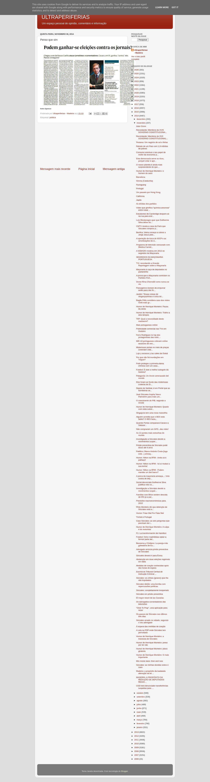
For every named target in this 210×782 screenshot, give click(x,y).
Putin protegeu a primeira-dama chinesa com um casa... (150, 364)
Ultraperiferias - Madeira (141, 51)
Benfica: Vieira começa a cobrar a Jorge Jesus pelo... (151, 233)
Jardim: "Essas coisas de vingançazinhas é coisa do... (149, 295)
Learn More (162, 7)
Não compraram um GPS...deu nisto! (152, 429)
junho (139, 708)
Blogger (124, 771)
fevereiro (141, 723)
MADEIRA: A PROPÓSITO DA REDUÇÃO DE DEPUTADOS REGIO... (150, 679)
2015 (136, 112)
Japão (139, 200)
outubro (140, 693)
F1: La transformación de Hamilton (151, 533)
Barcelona (140, 177)
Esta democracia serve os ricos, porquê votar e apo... (150, 160)
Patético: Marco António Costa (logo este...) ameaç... (152, 452)
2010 (136, 743)
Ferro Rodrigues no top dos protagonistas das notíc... (148, 336)
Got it (175, 7)
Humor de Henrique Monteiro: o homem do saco (150, 172)
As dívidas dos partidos (146, 204)
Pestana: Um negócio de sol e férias (152, 142)
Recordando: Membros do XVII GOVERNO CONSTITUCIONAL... (152, 137)
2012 (136, 736)
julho (139, 704)
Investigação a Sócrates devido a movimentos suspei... (150, 440)
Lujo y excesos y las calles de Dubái (152, 353)
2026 (136, 70)
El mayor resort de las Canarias (150, 598)
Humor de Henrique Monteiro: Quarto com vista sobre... (152, 408)
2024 (136, 77)
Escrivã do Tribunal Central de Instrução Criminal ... (149, 573)
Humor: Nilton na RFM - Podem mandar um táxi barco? (150, 471)
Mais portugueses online (147, 325)
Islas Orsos (141, 126)
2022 (136, 85)
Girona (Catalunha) (144, 181)
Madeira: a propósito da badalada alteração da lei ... (151, 672)
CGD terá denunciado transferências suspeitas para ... (152, 687)
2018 (136, 100)
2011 (136, 740)
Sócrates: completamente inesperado (152, 590)
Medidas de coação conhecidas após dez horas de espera (152, 566)
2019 (136, 96)
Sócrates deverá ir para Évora (149, 555)
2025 (136, 74)
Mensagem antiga (114, 168)
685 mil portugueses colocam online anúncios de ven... (152, 342)
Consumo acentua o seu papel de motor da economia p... (151, 153)
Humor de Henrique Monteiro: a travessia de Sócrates (150, 637)
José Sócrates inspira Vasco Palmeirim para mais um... (148, 395)
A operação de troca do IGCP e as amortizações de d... (151, 239)
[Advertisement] (82, 145)
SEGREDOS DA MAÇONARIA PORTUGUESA (149, 258)
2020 (136, 93)
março (140, 720)
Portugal (140, 188)
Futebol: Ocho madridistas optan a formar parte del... (151, 538)
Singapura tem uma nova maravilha (151, 413)
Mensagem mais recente (55, 168)
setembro (141, 697)
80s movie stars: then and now (149, 661)
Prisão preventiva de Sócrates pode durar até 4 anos (151, 446)
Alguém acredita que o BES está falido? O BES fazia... (150, 418)
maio (139, 712)
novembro (141, 123)
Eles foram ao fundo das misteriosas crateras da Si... (152, 383)
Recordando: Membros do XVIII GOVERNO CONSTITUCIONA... (151, 131)
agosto (140, 700)
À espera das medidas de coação (150, 626)
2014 (136, 116)
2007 (136, 755)
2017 (136, 104)
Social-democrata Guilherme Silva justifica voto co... (151, 483)
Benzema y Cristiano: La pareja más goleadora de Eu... (152, 544)
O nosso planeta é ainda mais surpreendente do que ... (149, 166)
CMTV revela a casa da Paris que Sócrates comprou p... (151, 227)
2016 (136, 108)
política (53, 117)
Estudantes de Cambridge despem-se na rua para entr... (152, 215)
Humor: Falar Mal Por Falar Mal (150, 513)
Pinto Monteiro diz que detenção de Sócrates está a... (151, 508)
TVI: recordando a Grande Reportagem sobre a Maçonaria (151, 264)
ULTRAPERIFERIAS (66, 17)
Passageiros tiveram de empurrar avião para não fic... (150, 289)
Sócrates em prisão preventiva (149, 594)
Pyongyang (141, 185)
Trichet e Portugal (144, 517)
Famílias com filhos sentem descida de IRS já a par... (151, 496)
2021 (136, 89)
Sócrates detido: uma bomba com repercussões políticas (151, 585)
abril (139, 716)
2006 (136, 759)
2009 (136, 747)
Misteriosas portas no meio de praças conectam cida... (152, 348)
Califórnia (140, 196)
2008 (136, 751)
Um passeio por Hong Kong (148, 192)
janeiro (140, 727)
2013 (136, 732)
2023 (136, 81)
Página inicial (86, 168)
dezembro (141, 119)
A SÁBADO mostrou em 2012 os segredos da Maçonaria (150, 252)
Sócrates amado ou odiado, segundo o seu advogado (152, 621)
